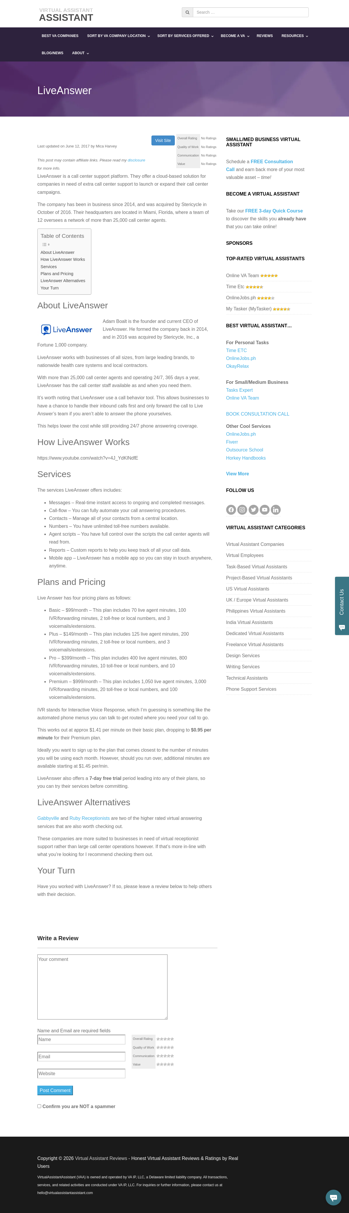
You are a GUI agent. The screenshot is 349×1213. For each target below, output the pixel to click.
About (78, 53)
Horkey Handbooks (246, 458)
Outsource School (244, 449)
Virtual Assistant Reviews (101, 1158)
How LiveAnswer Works (63, 259)
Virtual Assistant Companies (255, 544)
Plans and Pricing (57, 273)
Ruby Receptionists (89, 818)
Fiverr (232, 442)
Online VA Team (242, 275)
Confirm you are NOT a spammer (76, 1106)
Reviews (265, 36)
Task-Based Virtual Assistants (256, 566)
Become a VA (233, 36)
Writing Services (243, 666)
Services (49, 266)
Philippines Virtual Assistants (255, 611)
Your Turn (50, 288)
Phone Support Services (251, 689)
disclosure (136, 160)
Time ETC (236, 350)
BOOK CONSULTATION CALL (257, 414)
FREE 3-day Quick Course (274, 210)
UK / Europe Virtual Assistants (257, 599)
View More (237, 473)
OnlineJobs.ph (241, 297)
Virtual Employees (245, 555)
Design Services (243, 655)
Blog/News (52, 53)
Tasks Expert (239, 390)
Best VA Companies (60, 36)
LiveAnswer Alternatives (63, 280)
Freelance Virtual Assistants (255, 644)
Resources (293, 36)
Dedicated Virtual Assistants (255, 633)
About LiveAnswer (57, 252)
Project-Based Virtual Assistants (259, 577)
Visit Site (163, 140)
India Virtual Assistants (249, 622)
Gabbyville (48, 818)
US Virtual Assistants (247, 588)
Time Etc (235, 286)
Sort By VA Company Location (116, 36)
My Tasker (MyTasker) (249, 308)
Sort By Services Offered (183, 36)
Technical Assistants (247, 678)
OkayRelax (237, 366)
